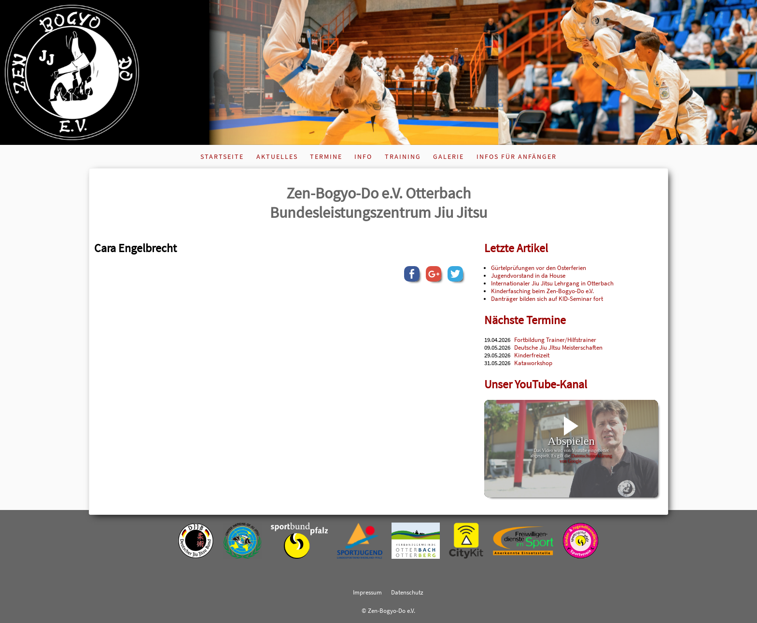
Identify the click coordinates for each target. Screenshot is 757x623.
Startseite (222, 156)
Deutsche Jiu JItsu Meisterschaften (558, 347)
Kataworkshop (533, 363)
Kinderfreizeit (531, 355)
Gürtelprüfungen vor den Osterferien (538, 267)
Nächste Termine (525, 319)
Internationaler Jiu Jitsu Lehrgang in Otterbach (552, 283)
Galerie (448, 156)
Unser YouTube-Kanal (535, 384)
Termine (326, 156)
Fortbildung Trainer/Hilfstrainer (555, 339)
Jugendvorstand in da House (528, 275)
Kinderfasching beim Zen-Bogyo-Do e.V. (542, 291)
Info (363, 156)
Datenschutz (407, 592)
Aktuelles (277, 156)
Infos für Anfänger (517, 156)
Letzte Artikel (516, 248)
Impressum (367, 592)
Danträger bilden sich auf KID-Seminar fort (547, 298)
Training (403, 156)
